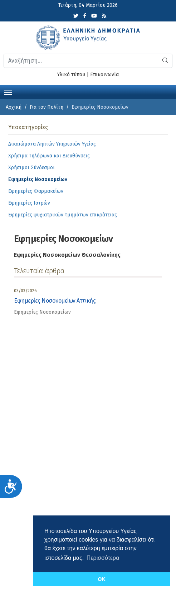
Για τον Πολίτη (46, 107)
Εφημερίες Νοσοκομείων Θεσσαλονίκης (67, 254)
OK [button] (102, 579)
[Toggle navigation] (8, 91)
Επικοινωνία (104, 75)
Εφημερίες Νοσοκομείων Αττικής (55, 300)
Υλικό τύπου (71, 75)
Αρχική (13, 107)
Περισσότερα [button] (103, 558)
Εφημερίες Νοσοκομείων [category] (42, 312)
